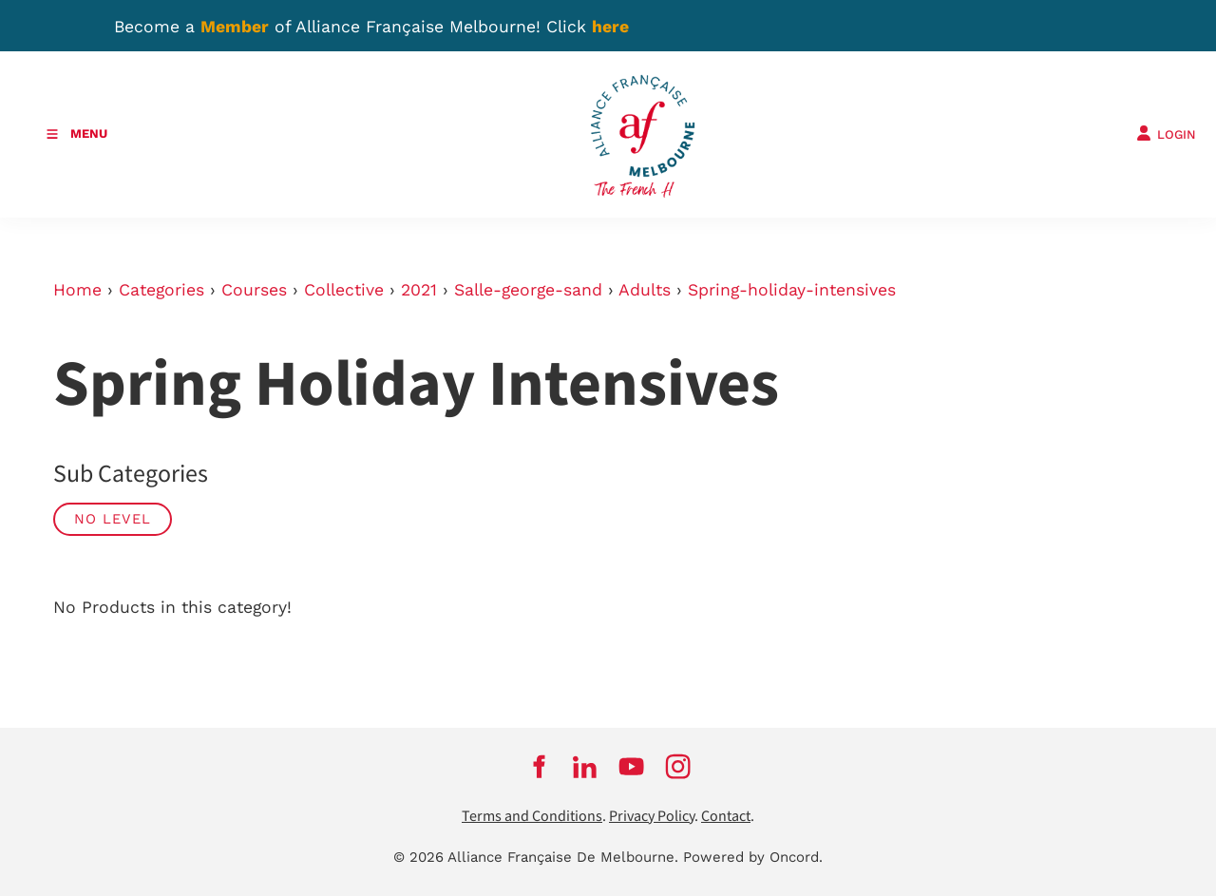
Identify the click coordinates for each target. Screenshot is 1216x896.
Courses (254, 289)
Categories (161, 289)
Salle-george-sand (528, 289)
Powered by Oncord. (753, 857)
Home (77, 289)
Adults (644, 289)
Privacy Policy (651, 817)
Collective (344, 289)
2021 (419, 289)
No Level (112, 518)
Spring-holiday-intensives (792, 289)
